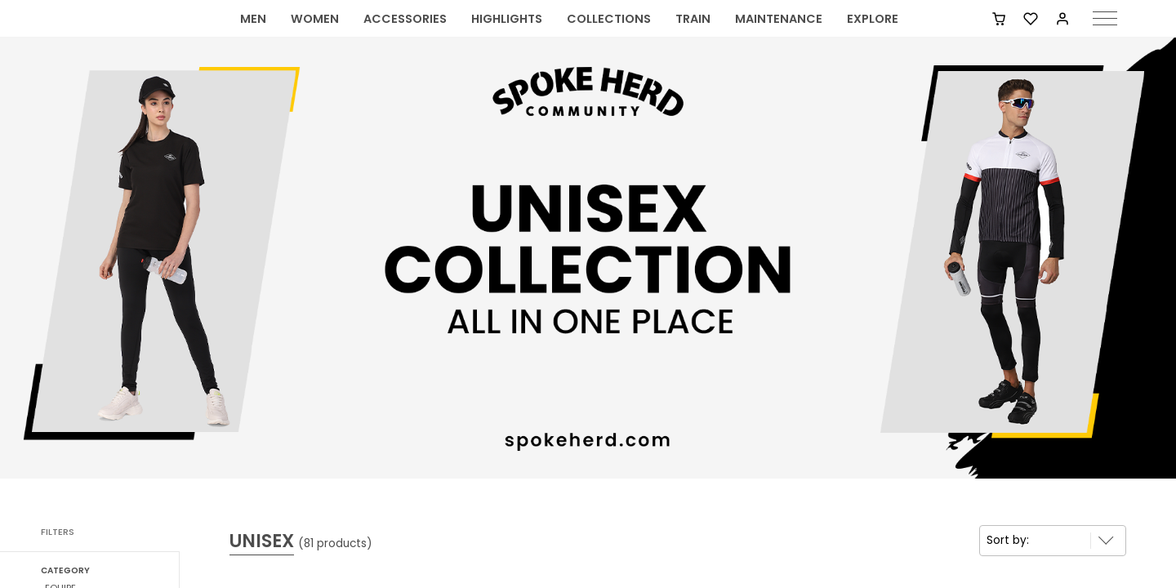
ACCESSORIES (405, 37)
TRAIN (692, 37)
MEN (253, 37)
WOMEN (315, 37)
